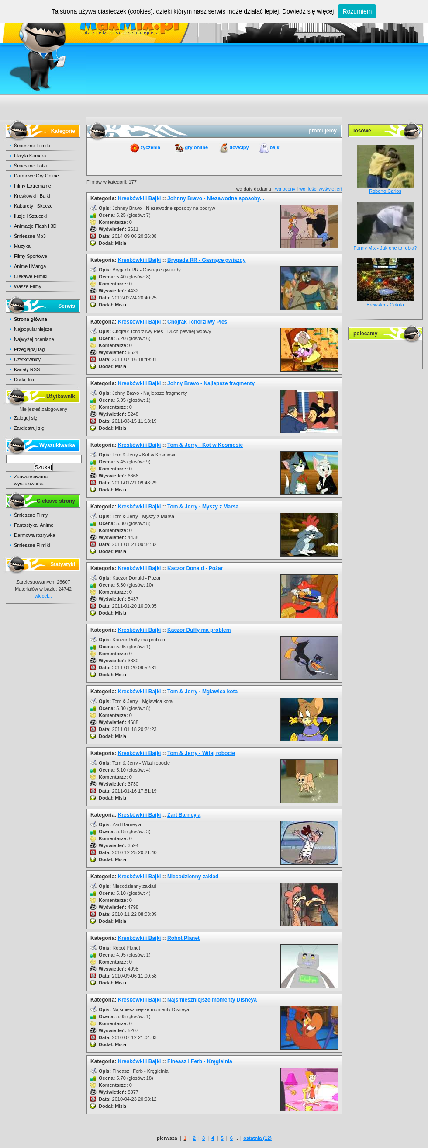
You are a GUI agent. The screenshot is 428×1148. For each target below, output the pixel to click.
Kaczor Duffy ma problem (199, 630)
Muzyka (22, 246)
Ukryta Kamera (30, 155)
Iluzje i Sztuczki (30, 216)
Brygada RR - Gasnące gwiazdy (206, 260)
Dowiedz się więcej (308, 11)
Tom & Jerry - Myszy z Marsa (202, 507)
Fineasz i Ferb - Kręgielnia (199, 1061)
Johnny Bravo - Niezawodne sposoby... (215, 198)
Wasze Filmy (27, 286)
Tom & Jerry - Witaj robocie (201, 753)
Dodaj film (24, 379)
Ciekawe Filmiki (30, 276)
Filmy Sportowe (30, 256)
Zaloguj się (25, 418)
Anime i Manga (30, 266)
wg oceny (285, 188)
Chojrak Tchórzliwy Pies (197, 322)
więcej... (43, 595)
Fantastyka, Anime (34, 525)
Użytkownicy (27, 359)
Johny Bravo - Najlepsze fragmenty (211, 383)
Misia (120, 243)
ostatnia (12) (257, 1138)
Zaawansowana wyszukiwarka (31, 480)
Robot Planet (183, 938)
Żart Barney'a (183, 815)
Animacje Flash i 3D (35, 226)
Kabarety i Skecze (33, 206)
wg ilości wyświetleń (320, 188)
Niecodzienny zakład (192, 876)
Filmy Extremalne (32, 185)
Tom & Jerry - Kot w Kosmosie (205, 445)
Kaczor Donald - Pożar (195, 568)
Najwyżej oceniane (34, 339)
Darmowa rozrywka (34, 535)
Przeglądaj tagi (30, 349)
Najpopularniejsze (33, 329)
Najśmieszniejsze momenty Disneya (212, 1000)
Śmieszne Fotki (30, 165)
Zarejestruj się (29, 428)
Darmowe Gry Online (36, 175)
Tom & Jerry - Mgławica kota (202, 692)
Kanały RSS (27, 369)
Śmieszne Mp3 (30, 236)
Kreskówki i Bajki (32, 195)
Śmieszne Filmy (31, 515)
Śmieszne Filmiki (32, 145)
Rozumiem (357, 11)
